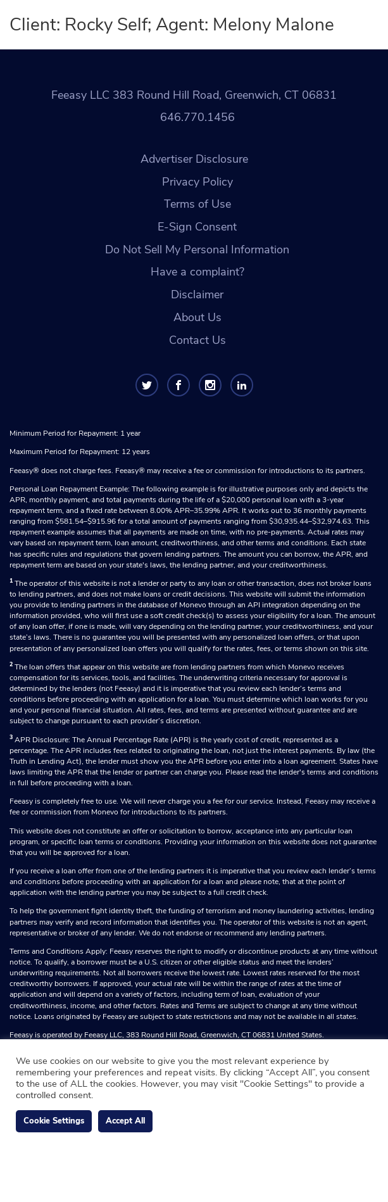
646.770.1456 (197, 117)
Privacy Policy (197, 181)
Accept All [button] (125, 1121)
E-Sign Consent (197, 226)
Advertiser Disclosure (194, 159)
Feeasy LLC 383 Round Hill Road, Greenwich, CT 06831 (194, 95)
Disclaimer (197, 294)
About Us (197, 317)
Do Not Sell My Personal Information (197, 249)
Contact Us (197, 340)
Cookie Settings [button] (53, 1121)
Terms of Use (197, 204)
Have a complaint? (197, 271)
